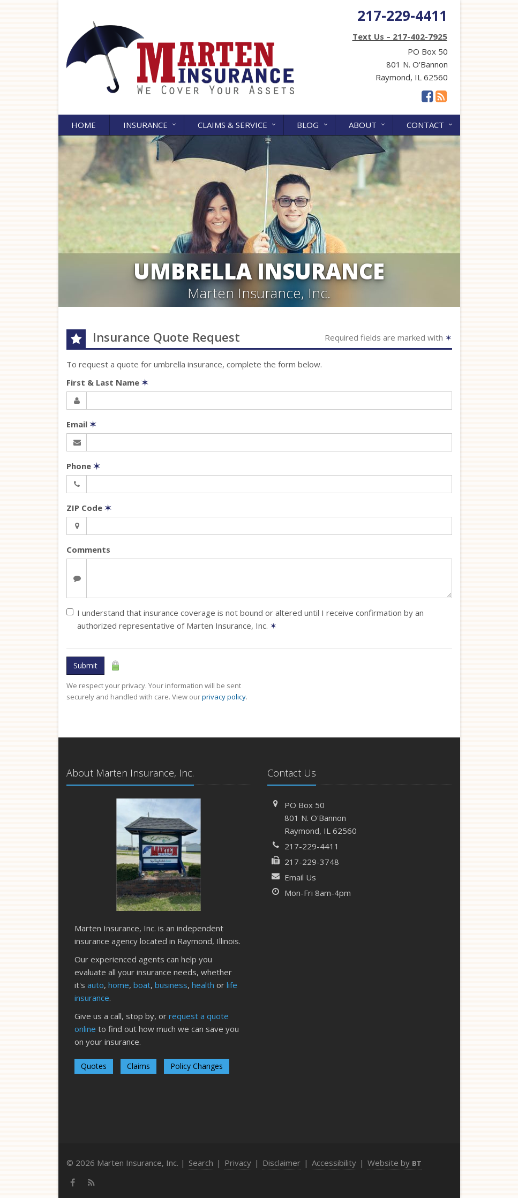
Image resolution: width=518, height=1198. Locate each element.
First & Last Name (107, 382)
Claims (138, 1066)
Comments (88, 549)
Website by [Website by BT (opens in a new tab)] (394, 1162)
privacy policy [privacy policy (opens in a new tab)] (224, 697)
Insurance (150, 124)
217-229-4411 (311, 846)
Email (81, 424)
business (171, 985)
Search (201, 1162)
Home (83, 124)
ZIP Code (88, 507)
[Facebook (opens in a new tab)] (427, 96)
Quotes (94, 1066)
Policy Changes (196, 1066)
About (368, 124)
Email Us (300, 877)
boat (142, 985)
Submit (85, 665)
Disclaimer (281, 1162)
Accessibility (334, 1162)
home (118, 985)
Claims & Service (237, 124)
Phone (83, 466)
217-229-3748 (311, 861)
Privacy (237, 1162)
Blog (313, 124)
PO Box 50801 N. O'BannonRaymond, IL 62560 (320, 818)
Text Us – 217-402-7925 (399, 36)
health (203, 985)
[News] (441, 96)
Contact (430, 124)
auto (95, 985)
